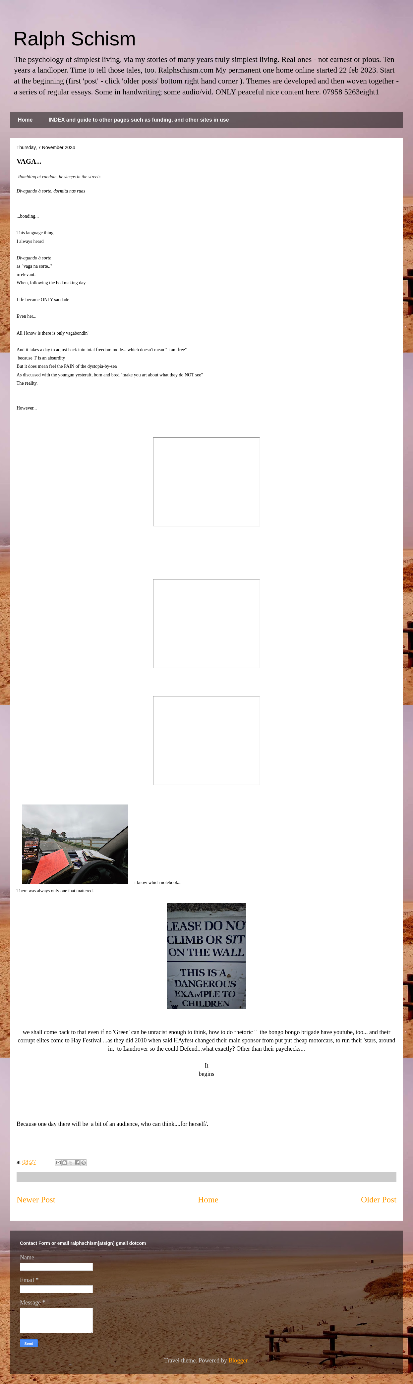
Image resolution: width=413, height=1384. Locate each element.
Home (25, 120)
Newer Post (36, 1199)
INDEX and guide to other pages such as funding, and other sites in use (138, 120)
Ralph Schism (74, 39)
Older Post (378, 1199)
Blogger (237, 1360)
